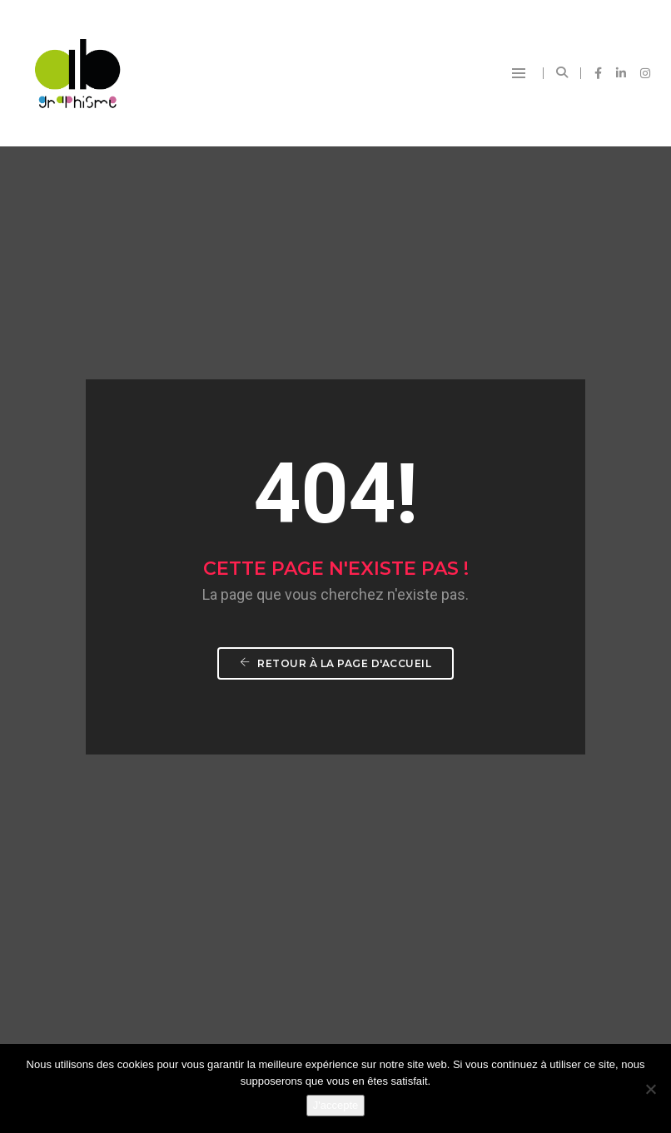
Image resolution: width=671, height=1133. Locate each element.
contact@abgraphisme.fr (367, 969)
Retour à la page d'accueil (335, 396)
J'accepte (336, 1105)
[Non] (650, 1089)
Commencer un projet (546, 690)
